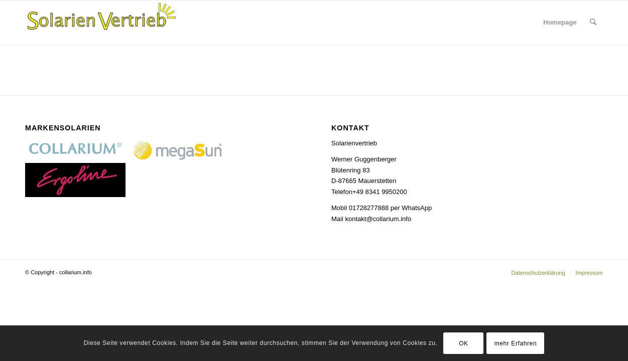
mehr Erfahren (515, 343)
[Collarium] (100, 23)
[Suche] (593, 23)
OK (463, 343)
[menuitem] (560, 23)
